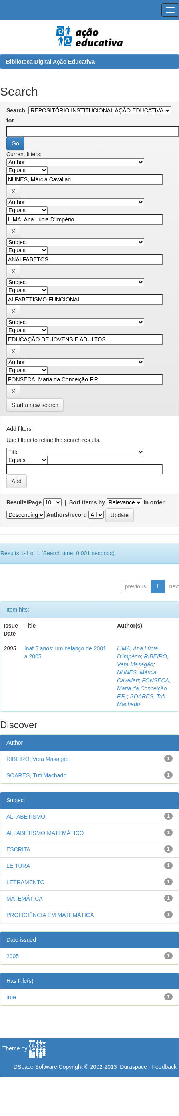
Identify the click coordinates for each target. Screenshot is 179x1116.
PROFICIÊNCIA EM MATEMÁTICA (50, 915)
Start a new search (35, 405)
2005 (12, 956)
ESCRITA (18, 849)
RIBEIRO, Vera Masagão (37, 759)
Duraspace (133, 1067)
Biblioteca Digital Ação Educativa (50, 61)
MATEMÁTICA (24, 898)
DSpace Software (35, 1067)
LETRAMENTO (25, 882)
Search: (16, 110)
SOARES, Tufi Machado (36, 775)
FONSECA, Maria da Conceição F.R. (144, 688)
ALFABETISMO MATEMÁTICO (45, 833)
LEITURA (18, 866)
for (10, 120)
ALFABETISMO (25, 816)
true (11, 997)
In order (154, 502)
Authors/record (66, 515)
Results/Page (24, 502)
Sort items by (87, 502)
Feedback (164, 1067)
